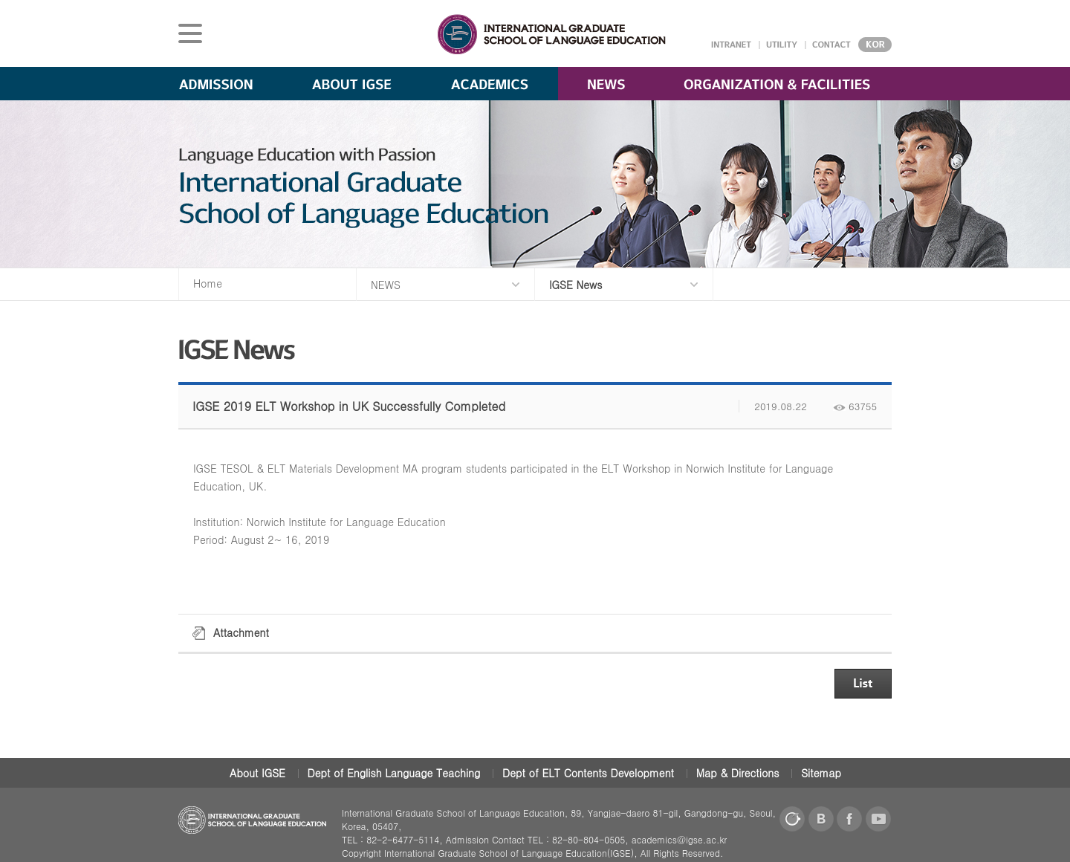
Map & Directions (737, 772)
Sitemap (821, 772)
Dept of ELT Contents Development (588, 772)
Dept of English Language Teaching (394, 772)
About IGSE (257, 772)
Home (207, 283)
